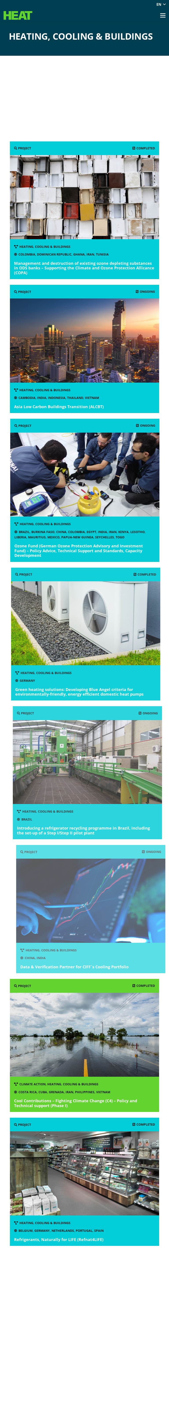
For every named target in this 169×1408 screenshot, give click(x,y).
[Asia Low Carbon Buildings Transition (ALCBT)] (86, 349)
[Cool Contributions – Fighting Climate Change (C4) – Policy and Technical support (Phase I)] (85, 1045)
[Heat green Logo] (18, 15)
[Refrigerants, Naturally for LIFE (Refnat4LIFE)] (86, 1182)
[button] (161, 4)
